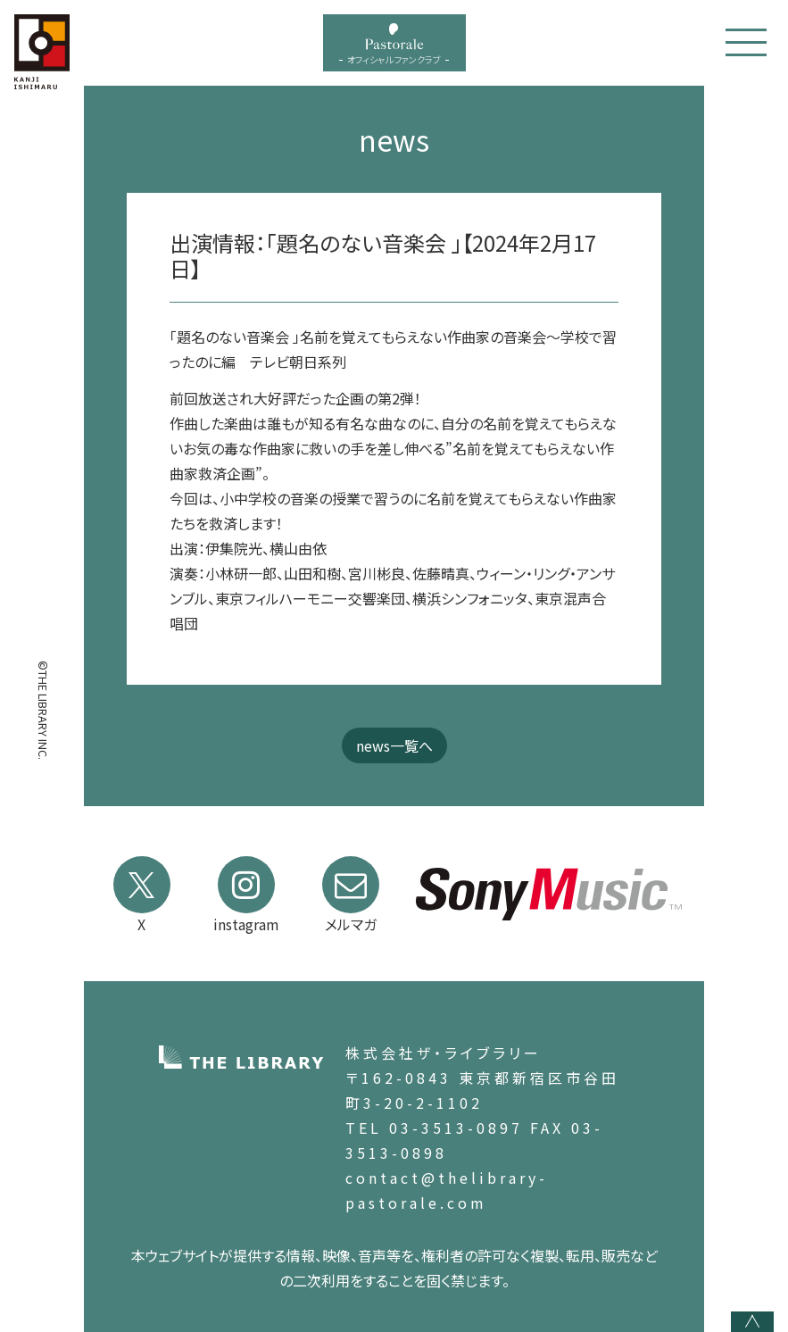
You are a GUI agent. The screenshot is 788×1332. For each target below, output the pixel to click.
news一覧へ (394, 745)
